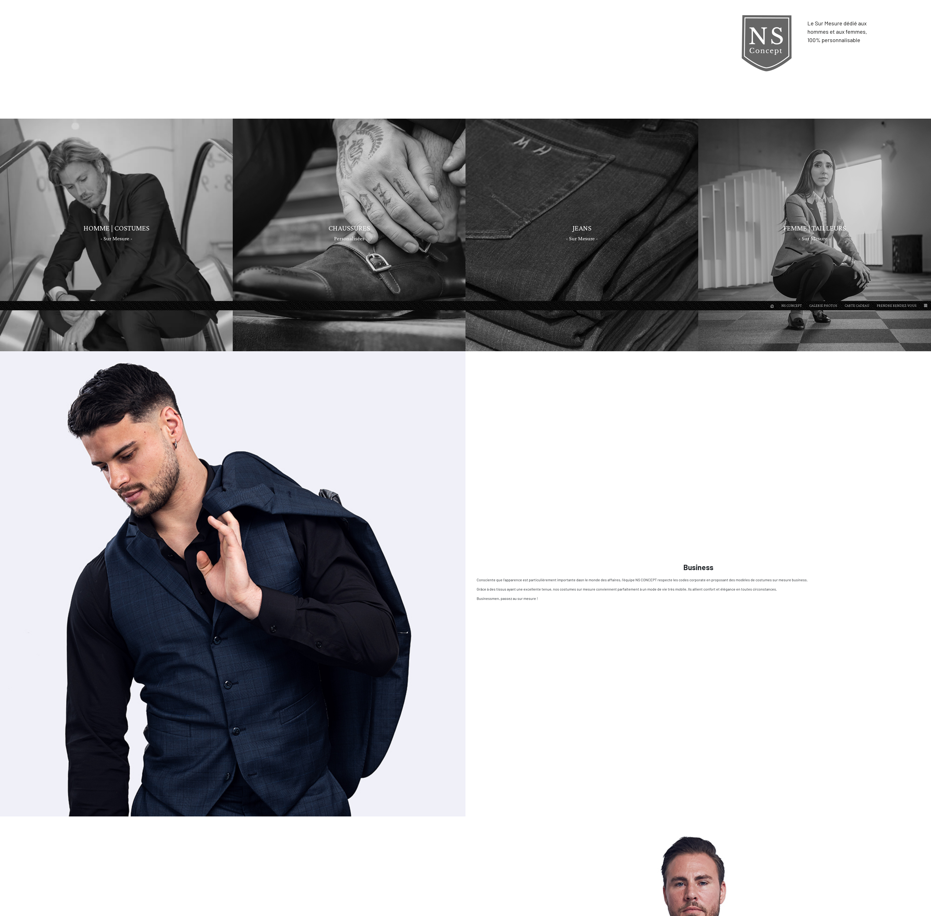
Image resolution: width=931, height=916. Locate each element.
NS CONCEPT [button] (791, 5)
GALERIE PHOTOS (823, 5)
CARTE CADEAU (857, 5)
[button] (925, 4)
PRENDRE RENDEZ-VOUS (897, 5)
